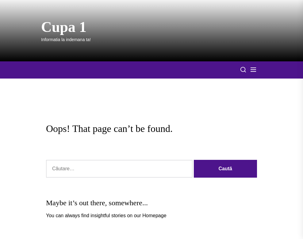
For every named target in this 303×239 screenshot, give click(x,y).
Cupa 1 (63, 27)
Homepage (154, 215)
